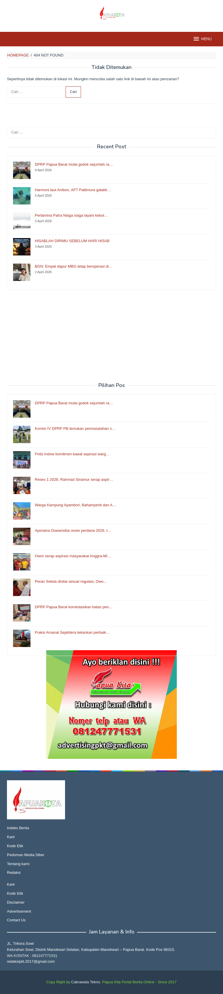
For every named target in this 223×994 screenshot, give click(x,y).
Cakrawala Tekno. (86, 982)
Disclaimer (16, 902)
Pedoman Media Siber (25, 855)
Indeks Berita (18, 828)
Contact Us (16, 920)
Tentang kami (18, 864)
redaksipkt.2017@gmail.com (31, 961)
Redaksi (14, 872)
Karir (11, 837)
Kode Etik (15, 846)
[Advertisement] (111, 336)
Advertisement (19, 911)
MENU (202, 38)
